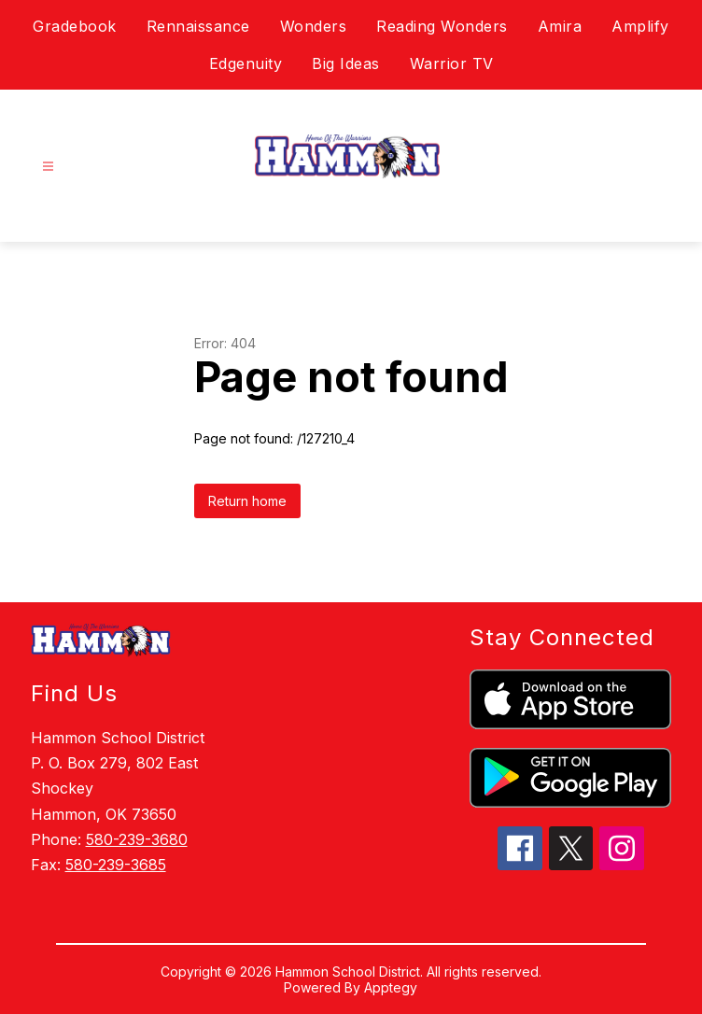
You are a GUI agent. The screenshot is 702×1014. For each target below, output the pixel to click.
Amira (560, 26)
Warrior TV (452, 63)
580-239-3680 (137, 839)
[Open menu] (48, 166)
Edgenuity (246, 63)
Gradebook (75, 26)
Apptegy (390, 987)
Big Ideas (346, 63)
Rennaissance (198, 26)
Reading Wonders (442, 26)
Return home (247, 501)
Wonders (313, 26)
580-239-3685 (115, 864)
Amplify (640, 26)
